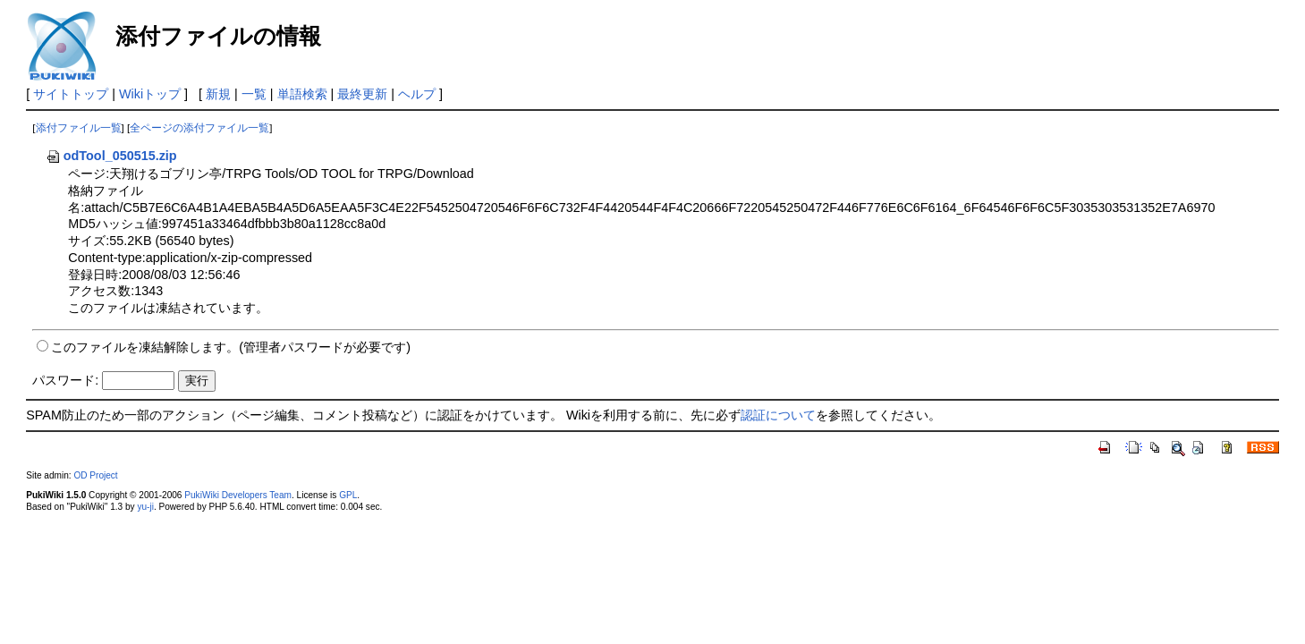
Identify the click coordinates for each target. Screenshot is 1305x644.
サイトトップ (70, 94)
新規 (218, 94)
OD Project (95, 475)
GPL (348, 495)
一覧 (254, 94)
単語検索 (302, 94)
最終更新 (362, 94)
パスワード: (65, 380)
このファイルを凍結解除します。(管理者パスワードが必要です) (231, 347)
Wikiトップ (150, 94)
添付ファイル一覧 (79, 128)
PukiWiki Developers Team (238, 495)
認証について (778, 415)
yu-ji (145, 507)
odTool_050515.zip (111, 155)
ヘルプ (417, 94)
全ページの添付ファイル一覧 (199, 128)
